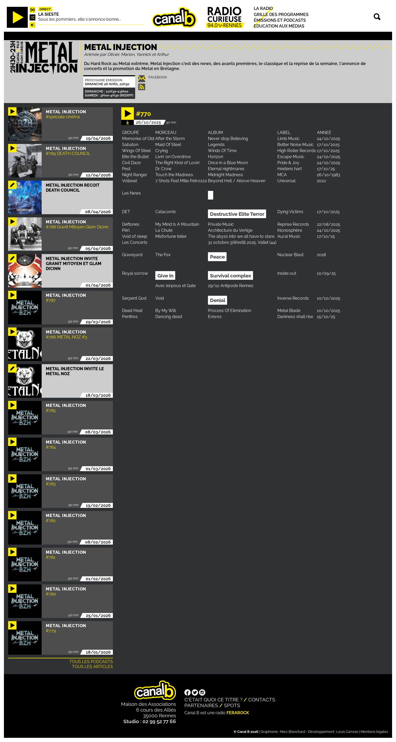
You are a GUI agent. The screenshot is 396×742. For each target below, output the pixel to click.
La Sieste (48, 14)
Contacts (261, 699)
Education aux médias (279, 26)
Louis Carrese (347, 732)
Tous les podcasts (91, 661)
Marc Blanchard (292, 732)
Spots (232, 705)
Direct (45, 9)
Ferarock (238, 712)
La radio (263, 8)
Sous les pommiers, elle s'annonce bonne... (79, 19)
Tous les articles (92, 666)
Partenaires (201, 705)
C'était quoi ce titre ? (213, 699)
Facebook (157, 77)
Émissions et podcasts (280, 20)
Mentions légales (374, 732)
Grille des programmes (281, 14)
